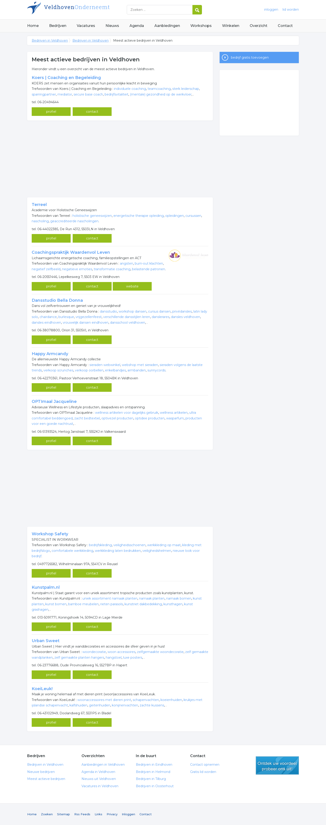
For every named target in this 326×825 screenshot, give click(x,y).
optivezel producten (117, 418)
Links (98, 814)
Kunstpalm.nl (46, 587)
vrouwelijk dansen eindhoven (85, 322)
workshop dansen (132, 311)
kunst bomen (56, 604)
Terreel (39, 204)
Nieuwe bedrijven (41, 772)
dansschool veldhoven (127, 322)
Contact (285, 26)
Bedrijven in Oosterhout (155, 786)
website (132, 286)
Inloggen (128, 814)
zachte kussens (152, 705)
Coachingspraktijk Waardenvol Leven (71, 252)
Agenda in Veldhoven (98, 772)
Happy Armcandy (50, 353)
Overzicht (258, 26)
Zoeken (47, 814)
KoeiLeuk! (42, 688)
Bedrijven (57, 26)
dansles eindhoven (46, 322)
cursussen (193, 216)
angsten (126, 263)
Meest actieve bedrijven (46, 779)
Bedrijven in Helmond (153, 772)
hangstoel (114, 657)
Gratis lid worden (203, 772)
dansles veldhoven (185, 317)
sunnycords (156, 370)
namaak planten (152, 598)
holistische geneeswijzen (92, 216)
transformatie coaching (112, 269)
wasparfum (175, 418)
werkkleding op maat (164, 545)
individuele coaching (130, 89)
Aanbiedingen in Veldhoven (103, 765)
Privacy (112, 814)
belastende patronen (148, 269)
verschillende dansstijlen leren (126, 317)
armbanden (136, 370)
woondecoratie (94, 652)
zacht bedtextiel (87, 418)
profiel (51, 112)
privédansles (182, 311)
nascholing (40, 221)
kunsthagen (172, 604)
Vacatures (86, 26)
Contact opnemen (204, 765)
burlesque (66, 317)
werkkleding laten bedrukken (118, 551)
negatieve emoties (77, 269)
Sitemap (63, 814)
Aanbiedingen (167, 26)
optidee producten (150, 418)
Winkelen (230, 26)
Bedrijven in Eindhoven (154, 765)
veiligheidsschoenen (129, 545)
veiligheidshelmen (156, 551)
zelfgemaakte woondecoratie (160, 652)
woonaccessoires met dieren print (104, 700)
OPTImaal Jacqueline (54, 401)
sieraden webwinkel (104, 365)
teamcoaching (159, 89)
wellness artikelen (174, 413)
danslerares (160, 317)
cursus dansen (159, 311)
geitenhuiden (99, 705)
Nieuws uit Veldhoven (99, 779)
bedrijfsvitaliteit (116, 94)
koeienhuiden (171, 700)
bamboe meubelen (83, 604)
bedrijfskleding (100, 545)
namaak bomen (178, 598)
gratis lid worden (277, 765)
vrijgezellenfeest (89, 317)
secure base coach (88, 94)
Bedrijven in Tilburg (151, 779)
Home (33, 26)
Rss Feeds (82, 814)
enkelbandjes (115, 370)
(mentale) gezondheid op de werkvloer (161, 94)
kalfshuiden (78, 705)
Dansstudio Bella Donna (57, 300)
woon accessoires (121, 652)
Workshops (201, 26)
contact (92, 112)
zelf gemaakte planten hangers (79, 657)
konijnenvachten (125, 705)
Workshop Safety (50, 533)
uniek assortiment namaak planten (109, 598)
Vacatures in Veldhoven (100, 786)
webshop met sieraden (140, 365)
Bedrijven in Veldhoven (83, 9)
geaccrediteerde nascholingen (74, 221)
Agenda (136, 26)
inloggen (271, 9)
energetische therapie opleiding (138, 216)
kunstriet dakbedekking (143, 604)
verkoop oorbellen (89, 370)
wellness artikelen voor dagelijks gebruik (126, 413)
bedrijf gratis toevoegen (250, 57)
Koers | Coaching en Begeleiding (66, 77)
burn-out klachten (149, 263)
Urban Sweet (46, 640)
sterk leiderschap (185, 89)
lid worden (291, 9)
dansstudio (108, 311)
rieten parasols (111, 604)
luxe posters (132, 657)
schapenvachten (146, 700)
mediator (65, 94)
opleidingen (174, 216)
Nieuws (112, 26)
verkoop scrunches (58, 370)
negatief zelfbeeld (46, 269)
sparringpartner (44, 94)
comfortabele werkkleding (72, 551)
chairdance (48, 317)
